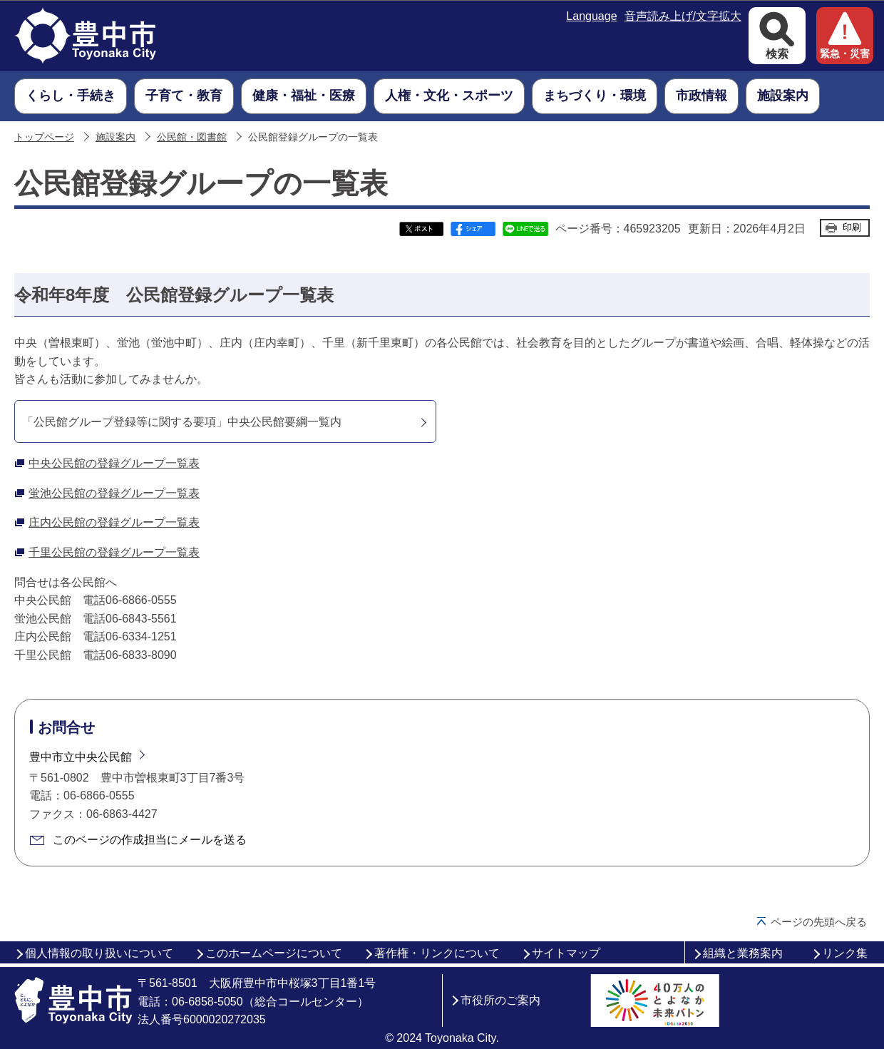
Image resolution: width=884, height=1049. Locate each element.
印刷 (852, 227)
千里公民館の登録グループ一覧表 (114, 552)
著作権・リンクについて (437, 953)
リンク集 (845, 953)
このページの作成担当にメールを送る (150, 840)
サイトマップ (566, 953)
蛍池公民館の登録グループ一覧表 (114, 493)
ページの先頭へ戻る (819, 922)
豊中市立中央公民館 (80, 757)
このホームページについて (273, 953)
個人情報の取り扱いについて (99, 953)
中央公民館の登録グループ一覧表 (114, 463)
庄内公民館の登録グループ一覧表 (114, 522)
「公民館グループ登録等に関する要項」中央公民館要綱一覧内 (181, 422)
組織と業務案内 (743, 953)
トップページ (44, 137)
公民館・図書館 (192, 137)
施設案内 (115, 137)
